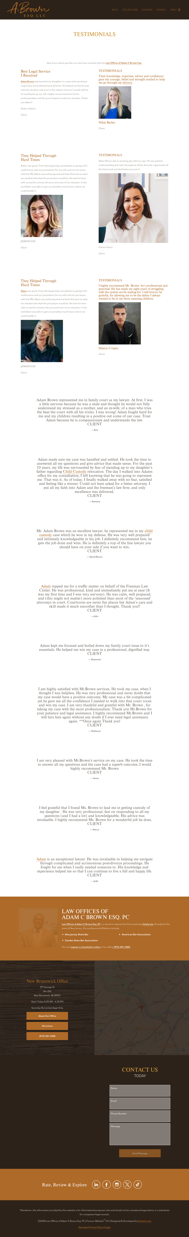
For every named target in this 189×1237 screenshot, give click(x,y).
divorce (127, 82)
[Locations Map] (142, 1007)
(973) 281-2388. (122, 946)
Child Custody (74, 471)
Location (147, 10)
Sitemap (83, 1227)
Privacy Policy (96, 1227)
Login (107, 1227)
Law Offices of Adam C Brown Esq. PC (81, 924)
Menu (176, 9)
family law (148, 924)
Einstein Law (144, 1220)
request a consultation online (85, 946)
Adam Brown (27, 81)
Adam (24, 290)
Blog (115, 10)
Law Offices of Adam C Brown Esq (123, 62)
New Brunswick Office (47, 981)
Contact (161, 10)
